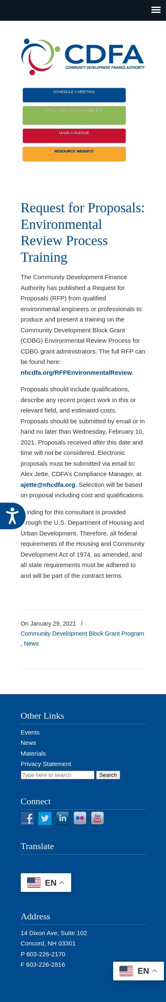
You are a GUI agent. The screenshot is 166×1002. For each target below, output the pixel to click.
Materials (33, 753)
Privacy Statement (46, 763)
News (31, 643)
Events (30, 732)
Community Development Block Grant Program (82, 633)
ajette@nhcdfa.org (48, 484)
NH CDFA (83, 54)
